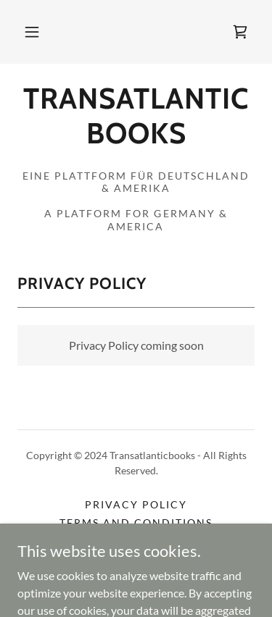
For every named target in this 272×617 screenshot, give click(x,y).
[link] (240, 31)
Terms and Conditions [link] (136, 522)
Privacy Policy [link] (136, 504)
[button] (31, 31)
